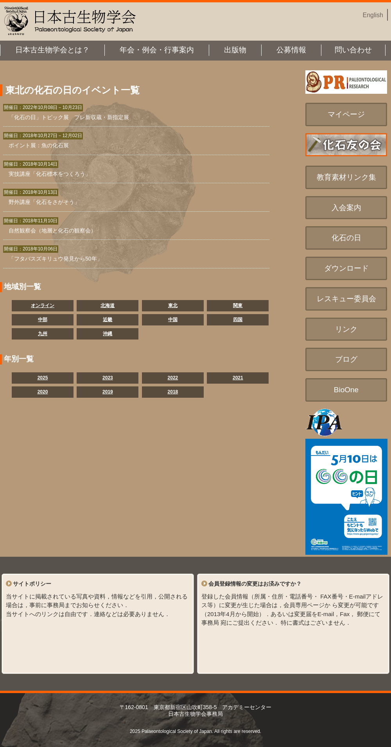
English (373, 15)
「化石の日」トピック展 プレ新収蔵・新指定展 (69, 117)
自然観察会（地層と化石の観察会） (52, 230)
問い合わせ (353, 50)
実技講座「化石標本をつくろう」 (50, 174)
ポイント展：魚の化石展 (39, 145)
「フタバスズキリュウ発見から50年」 (55, 259)
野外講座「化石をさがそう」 (44, 202)
